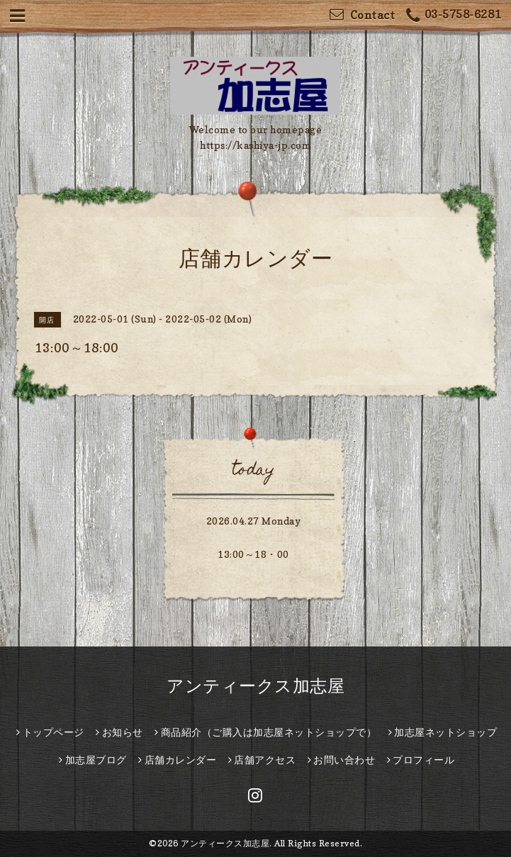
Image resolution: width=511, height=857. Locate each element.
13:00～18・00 (253, 554)
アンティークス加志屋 (255, 686)
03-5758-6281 (453, 16)
